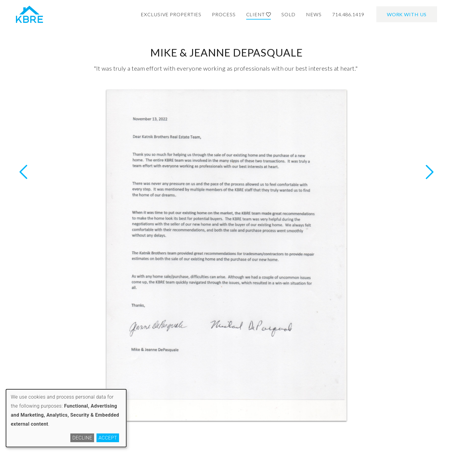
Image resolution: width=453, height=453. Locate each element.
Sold (288, 14)
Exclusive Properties (171, 14)
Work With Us (407, 14)
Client (258, 14)
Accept (108, 438)
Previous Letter (429, 171)
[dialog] (66, 418)
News (314, 14)
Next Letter (23, 171)
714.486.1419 (348, 14)
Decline (82, 438)
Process (223, 14)
